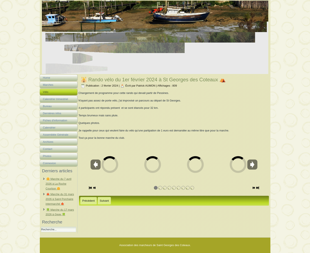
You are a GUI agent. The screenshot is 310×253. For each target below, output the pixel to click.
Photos (47, 156)
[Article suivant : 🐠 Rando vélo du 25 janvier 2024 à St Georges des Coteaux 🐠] (104, 200)
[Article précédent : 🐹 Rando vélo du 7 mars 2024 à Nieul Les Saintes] (88, 200)
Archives (48, 141)
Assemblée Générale (55, 134)
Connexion (49, 163)
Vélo (45, 91)
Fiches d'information (55, 120)
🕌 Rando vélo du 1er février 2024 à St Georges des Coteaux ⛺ (153, 79)
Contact (47, 149)
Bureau (47, 106)
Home (46, 77)
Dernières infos (52, 113)
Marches (48, 84)
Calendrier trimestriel (55, 99)
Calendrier (49, 127)
